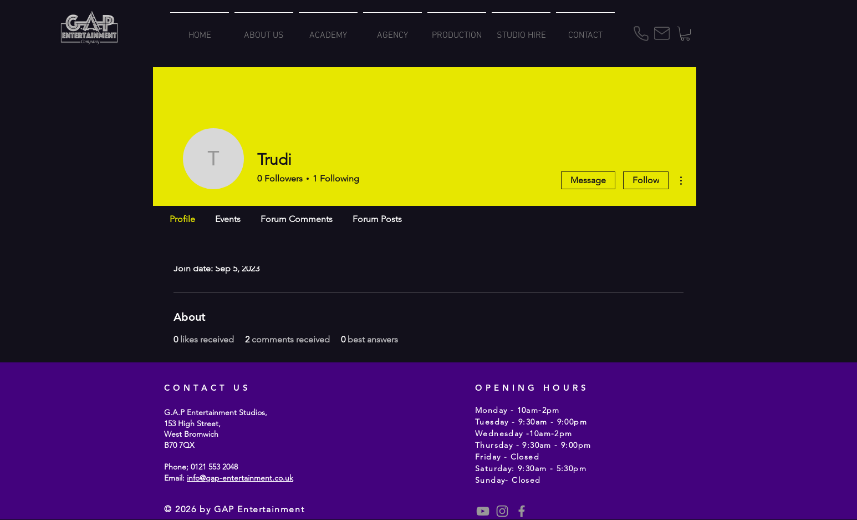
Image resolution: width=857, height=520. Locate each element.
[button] (685, 34)
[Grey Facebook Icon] (521, 511)
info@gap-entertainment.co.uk (240, 478)
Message (588, 180)
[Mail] (662, 33)
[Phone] (641, 34)
